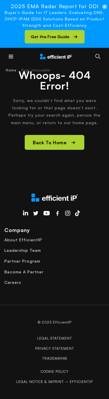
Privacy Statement (54, 348)
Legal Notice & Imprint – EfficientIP (54, 381)
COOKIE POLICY (55, 371)
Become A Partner (24, 271)
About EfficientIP (23, 239)
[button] (55, 36)
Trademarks (54, 358)
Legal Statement (54, 338)
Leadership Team (22, 250)
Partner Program (22, 261)
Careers (12, 282)
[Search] (98, 56)
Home (11, 70)
